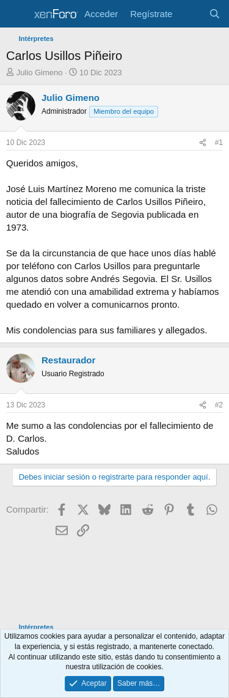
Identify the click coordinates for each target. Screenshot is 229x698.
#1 (219, 142)
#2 (219, 405)
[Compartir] (203, 143)
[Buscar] (215, 13)
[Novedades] (190, 13)
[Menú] (16, 14)
